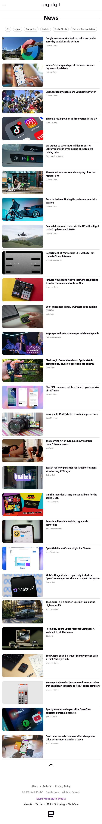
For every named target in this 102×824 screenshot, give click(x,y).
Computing (31, 29)
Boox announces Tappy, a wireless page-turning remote (71, 308)
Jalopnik (27, 804)
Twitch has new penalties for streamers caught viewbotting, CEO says (71, 469)
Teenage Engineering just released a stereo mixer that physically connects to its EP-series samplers (73, 684)
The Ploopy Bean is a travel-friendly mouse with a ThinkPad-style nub (72, 657)
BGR (48, 804)
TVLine (39, 804)
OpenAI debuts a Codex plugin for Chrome (68, 548)
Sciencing (59, 804)
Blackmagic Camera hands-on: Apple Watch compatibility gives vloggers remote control (70, 362)
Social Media (61, 29)
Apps (17, 29)
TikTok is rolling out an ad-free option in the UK (71, 119)
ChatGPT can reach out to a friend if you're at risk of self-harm (72, 389)
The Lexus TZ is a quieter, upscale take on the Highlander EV (70, 604)
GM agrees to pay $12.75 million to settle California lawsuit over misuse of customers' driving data (69, 149)
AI (8, 29)
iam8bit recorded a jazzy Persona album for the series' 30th (71, 496)
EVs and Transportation (84, 29)
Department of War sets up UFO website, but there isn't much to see (70, 255)
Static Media (36, 792)
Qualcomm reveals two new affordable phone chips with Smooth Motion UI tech (70, 738)
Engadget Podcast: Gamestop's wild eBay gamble (72, 333)
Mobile (45, 29)
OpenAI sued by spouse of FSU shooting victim (71, 92)
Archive (47, 786)
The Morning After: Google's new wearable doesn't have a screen (69, 442)
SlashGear (73, 804)
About (35, 786)
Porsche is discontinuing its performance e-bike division (71, 201)
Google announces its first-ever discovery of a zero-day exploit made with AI (71, 40)
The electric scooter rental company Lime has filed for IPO (70, 174)
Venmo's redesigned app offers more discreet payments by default (70, 67)
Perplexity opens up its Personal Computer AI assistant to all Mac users (70, 630)
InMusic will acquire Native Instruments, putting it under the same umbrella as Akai (72, 281)
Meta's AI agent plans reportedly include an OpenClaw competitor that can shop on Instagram (73, 577)
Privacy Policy (62, 786)
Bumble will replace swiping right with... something (67, 523)
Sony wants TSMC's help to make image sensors (72, 414)
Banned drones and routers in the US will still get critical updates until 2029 (72, 228)
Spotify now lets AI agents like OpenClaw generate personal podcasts (68, 711)
